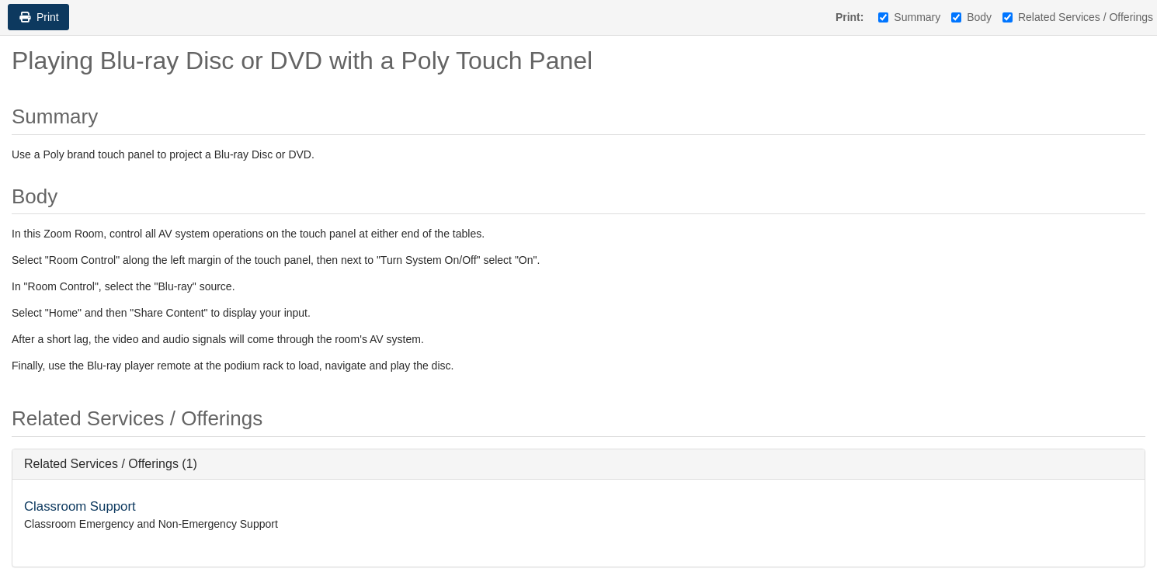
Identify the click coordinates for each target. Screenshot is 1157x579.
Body (971, 17)
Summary (909, 17)
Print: (850, 17)
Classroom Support (80, 506)
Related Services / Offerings (1077, 17)
